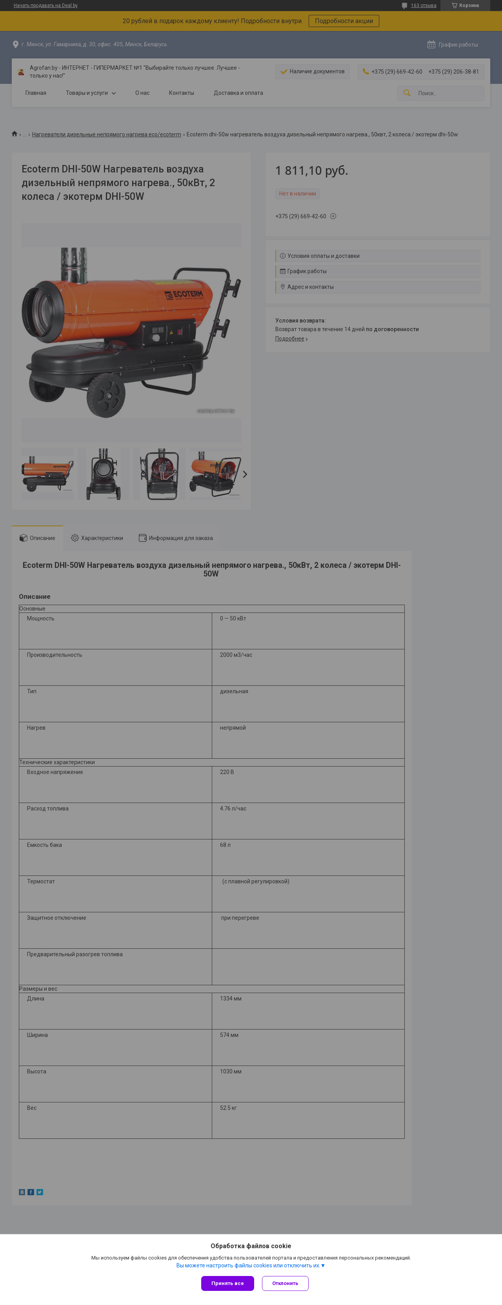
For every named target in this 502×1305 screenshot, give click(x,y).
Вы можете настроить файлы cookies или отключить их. (248, 1265)
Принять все (227, 1283)
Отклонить (285, 1283)
